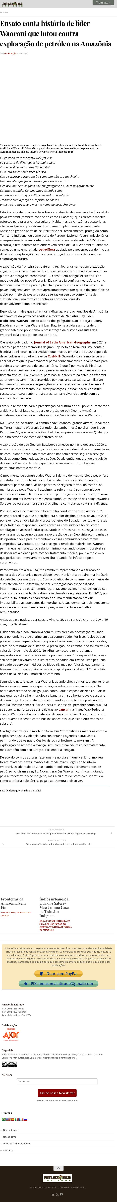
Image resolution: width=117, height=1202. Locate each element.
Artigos (4, 12)
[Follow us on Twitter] (57, 1194)
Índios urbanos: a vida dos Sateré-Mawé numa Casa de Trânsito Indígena (54, 907)
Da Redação (10, 53)
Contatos (8, 1150)
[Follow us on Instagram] (52, 1194)
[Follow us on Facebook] (61, 1194)
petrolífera (46, 249)
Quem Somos (10, 1130)
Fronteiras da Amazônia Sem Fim (13, 903)
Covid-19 (54, 356)
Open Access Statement (16, 1143)
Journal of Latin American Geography (62, 342)
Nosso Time (9, 1136)
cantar (64, 709)
